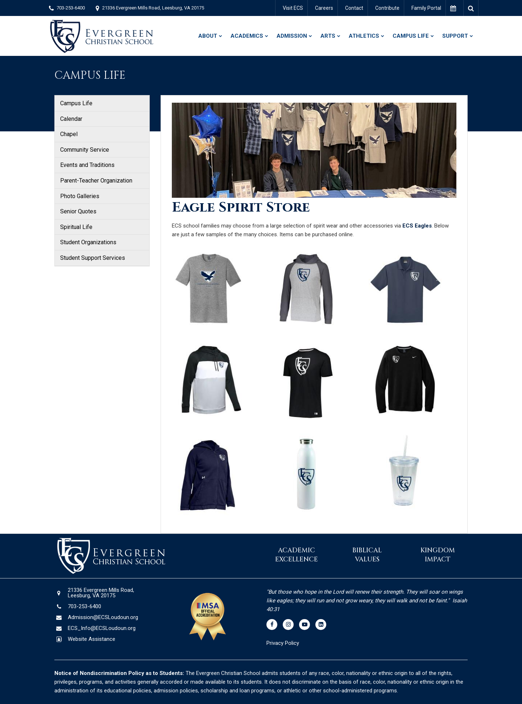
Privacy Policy (283, 643)
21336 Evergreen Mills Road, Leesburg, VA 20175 (153, 8)
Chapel (69, 134)
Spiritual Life (76, 227)
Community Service (84, 149)
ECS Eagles (417, 225)
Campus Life (76, 103)
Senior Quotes (78, 211)
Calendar (71, 118)
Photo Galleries (79, 196)
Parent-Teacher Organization (96, 180)
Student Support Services (92, 257)
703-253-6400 (71, 8)
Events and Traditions (87, 164)
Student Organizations (88, 242)
